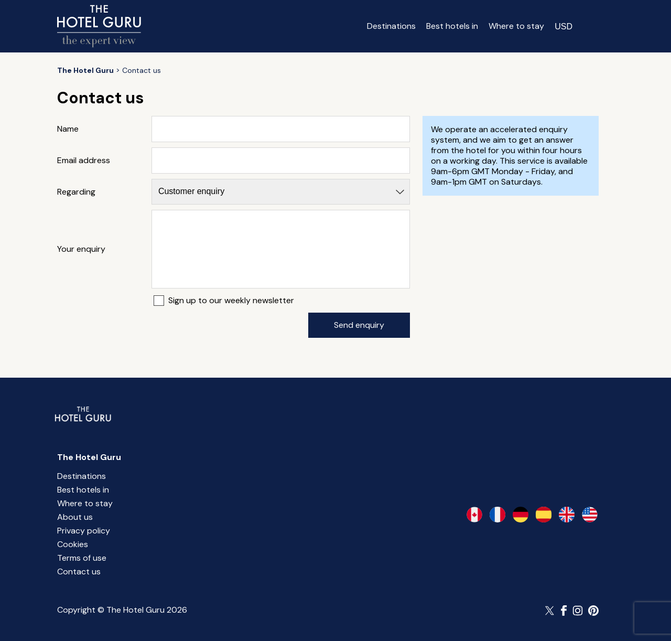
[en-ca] (474, 515)
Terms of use (81, 557)
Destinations (391, 25)
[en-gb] (567, 515)
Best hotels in (452, 25)
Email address (83, 160)
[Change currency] (563, 26)
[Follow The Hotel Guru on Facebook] (564, 610)
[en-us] (590, 515)
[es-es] (544, 515)
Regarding (76, 192)
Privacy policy (83, 530)
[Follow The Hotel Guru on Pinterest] (593, 610)
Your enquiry (81, 249)
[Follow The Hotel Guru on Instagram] (577, 610)
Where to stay (516, 25)
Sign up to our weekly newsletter (231, 300)
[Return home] (99, 26)
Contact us (79, 571)
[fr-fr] (497, 515)
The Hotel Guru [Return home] (89, 457)
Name (68, 129)
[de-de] (520, 515)
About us (75, 516)
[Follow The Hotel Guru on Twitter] (550, 610)
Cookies (72, 544)
